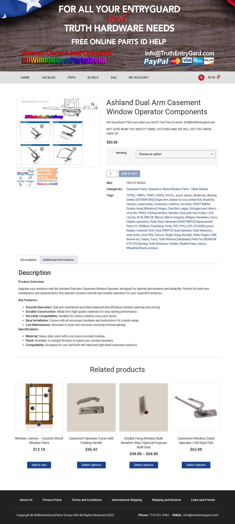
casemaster (145, 204)
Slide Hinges (201, 235)
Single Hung (172, 235)
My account (139, 77)
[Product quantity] (111, 173)
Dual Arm (174, 208)
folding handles (157, 213)
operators (142, 221)
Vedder (173, 243)
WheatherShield (136, 248)
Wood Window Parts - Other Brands (185, 189)
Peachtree (157, 226)
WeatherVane (187, 243)
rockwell (141, 230)
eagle (184, 208)
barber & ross (178, 199)
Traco (154, 239)
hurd (182, 213)
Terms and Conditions (87, 500)
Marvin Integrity (174, 217)
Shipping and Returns (166, 500)
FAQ (114, 77)
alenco (188, 195)
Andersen (200, 195)
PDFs (71, 77)
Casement (160, 204)
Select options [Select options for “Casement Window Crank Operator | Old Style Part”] (196, 465)
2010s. (170, 195)
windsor (153, 248)
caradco (131, 204)
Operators (154, 189)
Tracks (145, 239)
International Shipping (127, 500)
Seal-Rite (147, 235)
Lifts (210, 213)
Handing (121, 153)
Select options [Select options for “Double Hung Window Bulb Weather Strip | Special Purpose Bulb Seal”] (143, 465)
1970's (130, 195)
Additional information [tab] (58, 260)
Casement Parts (136, 189)
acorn (179, 195)
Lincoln (130, 217)
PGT (175, 226)
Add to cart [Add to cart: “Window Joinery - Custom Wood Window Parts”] (39, 465)
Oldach (130, 221)
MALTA (148, 217)
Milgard (190, 217)
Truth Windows (158, 243)
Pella (168, 226)
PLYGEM (199, 226)
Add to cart (129, 173)
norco (213, 217)
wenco (202, 243)
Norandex (202, 217)
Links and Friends (203, 500)
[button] (201, 78)
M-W (140, 217)
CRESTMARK (201, 204)
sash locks (133, 235)
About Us (26, 500)
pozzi (209, 226)
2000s (160, 195)
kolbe (202, 213)
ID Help (93, 77)
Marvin (158, 217)
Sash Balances (202, 230)
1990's (150, 195)
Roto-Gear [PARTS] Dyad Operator (170, 230)
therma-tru (133, 239)
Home (25, 77)
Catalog (48, 77)
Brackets (208, 199)
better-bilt (195, 199)
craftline (173, 204)
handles (174, 213)
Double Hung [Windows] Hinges (146, 208)
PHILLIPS (185, 226)
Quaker (130, 230)
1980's (140, 195)
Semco (159, 235)
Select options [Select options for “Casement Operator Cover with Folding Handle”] (91, 465)
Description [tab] (28, 260)
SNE (213, 235)
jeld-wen (192, 213)
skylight (187, 235)
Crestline (186, 204)
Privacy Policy (52, 500)
